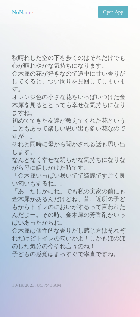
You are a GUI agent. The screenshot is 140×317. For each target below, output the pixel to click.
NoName (22, 12)
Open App (113, 12)
